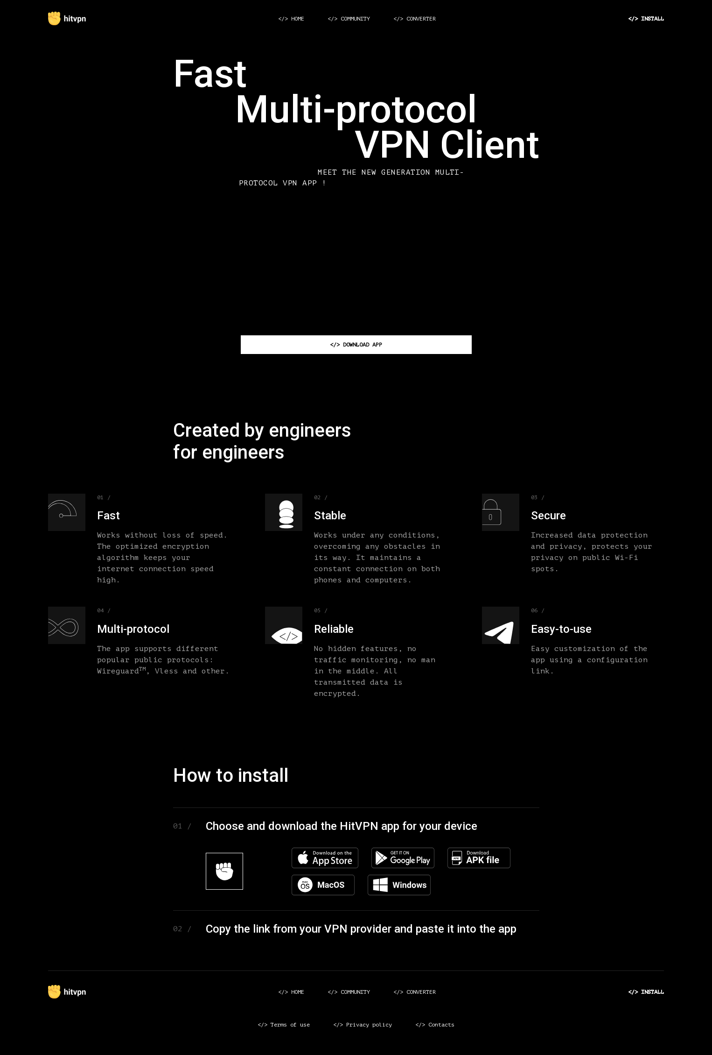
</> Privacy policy (362, 1024)
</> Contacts (434, 1024)
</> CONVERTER (414, 18)
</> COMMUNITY (349, 18)
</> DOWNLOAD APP (356, 344)
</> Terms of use (284, 1024)
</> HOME (291, 18)
